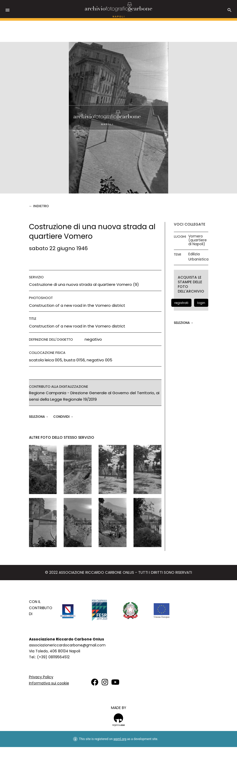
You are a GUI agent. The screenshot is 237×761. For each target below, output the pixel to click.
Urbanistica (198, 259)
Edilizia (194, 254)
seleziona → (39, 416)
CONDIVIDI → (63, 416)
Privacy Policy (41, 677)
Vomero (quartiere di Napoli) (197, 240)
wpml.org (119, 739)
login (201, 303)
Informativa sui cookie (49, 683)
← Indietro (39, 206)
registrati (181, 303)
